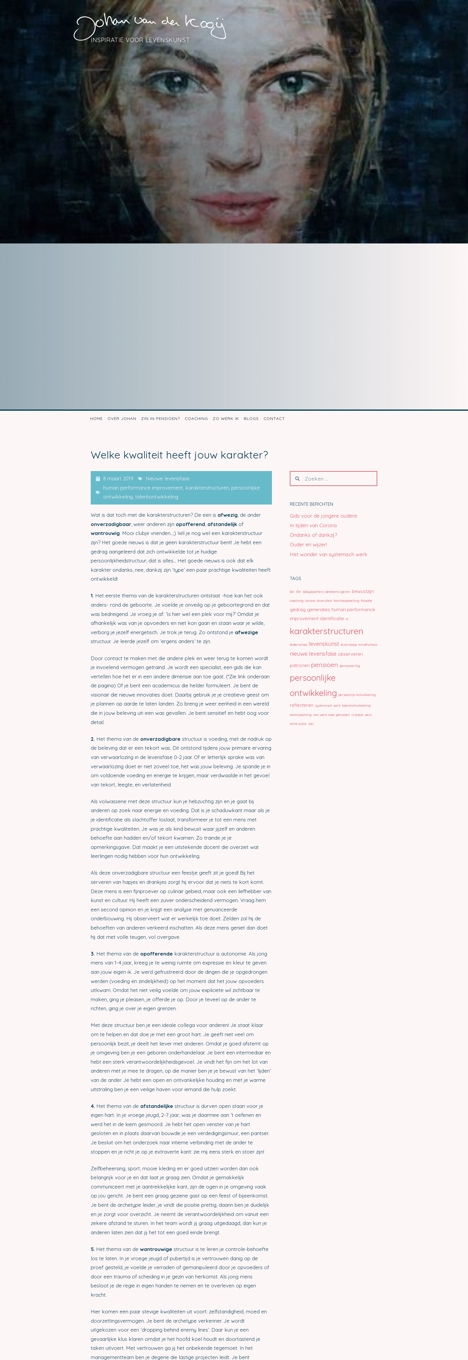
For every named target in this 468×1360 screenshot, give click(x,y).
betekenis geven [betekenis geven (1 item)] (337, 592)
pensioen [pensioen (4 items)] (324, 664)
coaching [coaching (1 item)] (297, 601)
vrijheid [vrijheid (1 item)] (357, 715)
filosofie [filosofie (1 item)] (366, 601)
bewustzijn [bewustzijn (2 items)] (363, 591)
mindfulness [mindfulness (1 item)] (367, 645)
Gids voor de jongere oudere (323, 516)
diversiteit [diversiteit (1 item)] (324, 601)
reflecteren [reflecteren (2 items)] (301, 705)
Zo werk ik (226, 418)
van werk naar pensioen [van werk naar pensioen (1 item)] (331, 715)
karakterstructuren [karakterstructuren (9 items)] (326, 630)
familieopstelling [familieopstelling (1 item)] (346, 601)
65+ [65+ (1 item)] (298, 592)
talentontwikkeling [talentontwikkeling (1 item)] (356, 705)
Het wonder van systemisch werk (328, 554)
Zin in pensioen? (160, 418)
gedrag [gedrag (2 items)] (298, 609)
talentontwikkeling (156, 496)
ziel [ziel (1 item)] (310, 724)
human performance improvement (143, 487)
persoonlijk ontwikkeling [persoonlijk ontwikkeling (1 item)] (357, 695)
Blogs (251, 418)
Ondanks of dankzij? (313, 535)
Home (96, 418)
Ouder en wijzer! (308, 544)
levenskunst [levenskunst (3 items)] (324, 643)
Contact (274, 418)
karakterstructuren (207, 487)
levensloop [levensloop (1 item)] (349, 645)
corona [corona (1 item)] (310, 601)
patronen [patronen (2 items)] (300, 665)
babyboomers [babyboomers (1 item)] (313, 592)
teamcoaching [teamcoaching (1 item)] (301, 715)
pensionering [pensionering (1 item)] (350, 666)
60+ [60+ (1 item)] (292, 592)
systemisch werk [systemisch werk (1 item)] (328, 705)
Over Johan (121, 418)
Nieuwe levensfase (168, 478)
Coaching (196, 418)
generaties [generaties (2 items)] (318, 609)
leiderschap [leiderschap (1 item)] (298, 645)
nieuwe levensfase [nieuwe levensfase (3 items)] (313, 653)
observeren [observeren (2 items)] (350, 654)
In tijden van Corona (313, 525)
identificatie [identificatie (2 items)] (332, 618)
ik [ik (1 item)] (347, 619)
